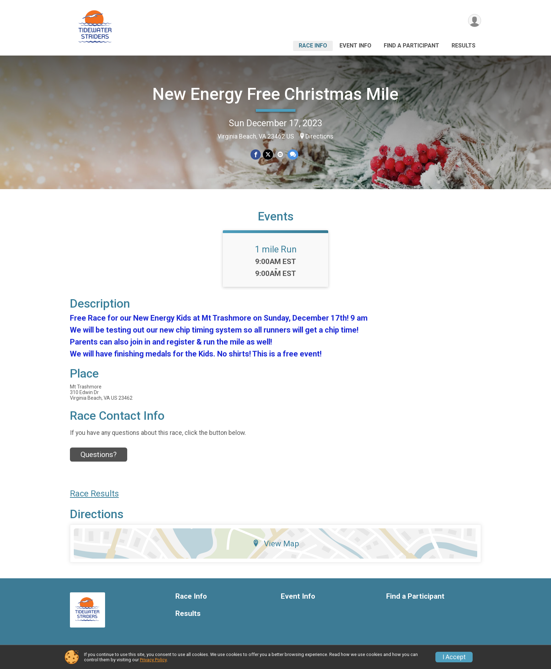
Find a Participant (411, 45)
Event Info (355, 45)
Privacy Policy (153, 659)
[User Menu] (474, 20)
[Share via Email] (280, 154)
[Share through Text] (292, 154)
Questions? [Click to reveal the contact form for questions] (98, 454)
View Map (275, 543)
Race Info (313, 45)
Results (463, 45)
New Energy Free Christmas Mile (275, 94)
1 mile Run (276, 249)
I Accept (454, 657)
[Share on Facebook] (256, 154)
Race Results (94, 493)
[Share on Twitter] (268, 154)
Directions (319, 136)
